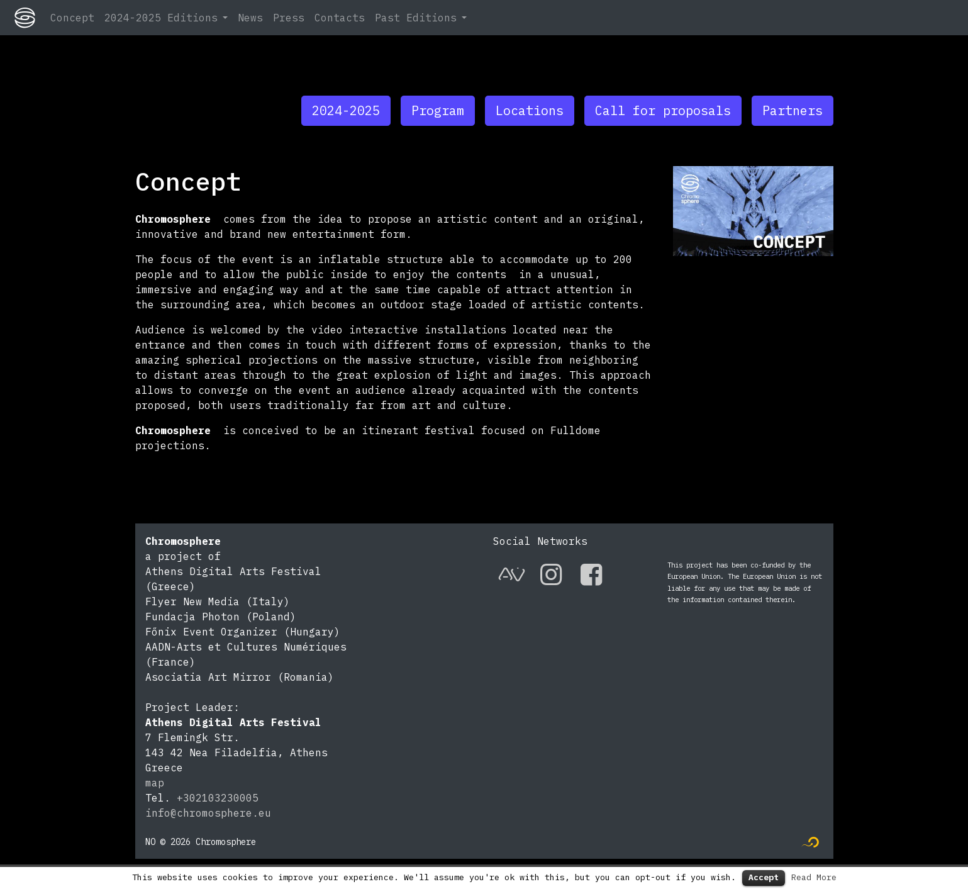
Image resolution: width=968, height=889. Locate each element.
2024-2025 (346, 110)
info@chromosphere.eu (208, 813)
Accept (763, 877)
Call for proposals (663, 110)
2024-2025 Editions (161, 17)
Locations (530, 110)
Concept (72, 17)
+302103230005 (218, 797)
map (154, 782)
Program (437, 110)
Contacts (339, 17)
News (250, 17)
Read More (814, 877)
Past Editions (416, 17)
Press (288, 17)
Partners (792, 110)
